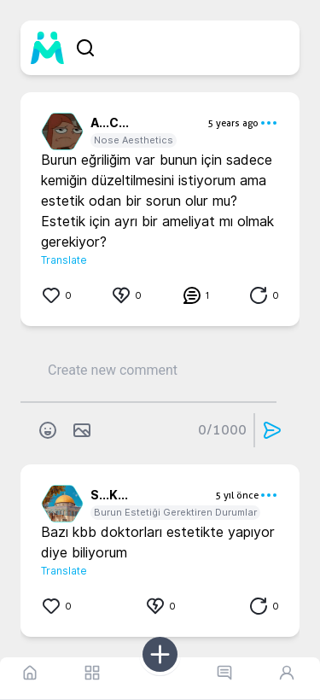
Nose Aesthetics (133, 140)
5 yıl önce (237, 495)
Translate (64, 260)
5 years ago (233, 123)
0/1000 (222, 430)
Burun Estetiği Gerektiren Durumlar (175, 512)
